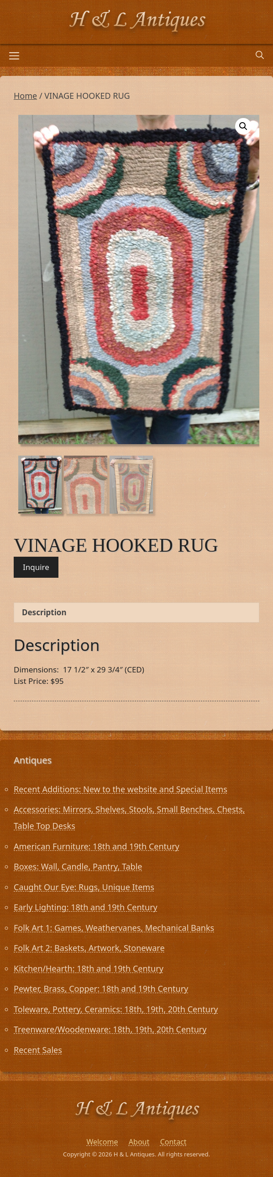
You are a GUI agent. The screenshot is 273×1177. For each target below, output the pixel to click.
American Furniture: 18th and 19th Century (96, 846)
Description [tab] (44, 612)
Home (25, 95)
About (139, 1142)
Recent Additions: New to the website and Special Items (120, 789)
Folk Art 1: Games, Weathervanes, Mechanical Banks (114, 927)
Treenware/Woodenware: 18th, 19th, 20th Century (110, 1029)
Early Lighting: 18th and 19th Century (86, 907)
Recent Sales (38, 1049)
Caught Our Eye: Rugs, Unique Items (84, 886)
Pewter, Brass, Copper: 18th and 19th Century (101, 988)
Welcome (102, 1142)
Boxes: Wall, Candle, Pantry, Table (78, 866)
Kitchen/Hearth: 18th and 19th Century (88, 968)
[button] (243, 126)
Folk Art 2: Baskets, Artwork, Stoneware (89, 947)
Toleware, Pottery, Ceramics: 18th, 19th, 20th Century (116, 1009)
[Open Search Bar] (260, 55)
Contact (173, 1142)
